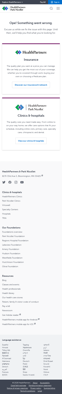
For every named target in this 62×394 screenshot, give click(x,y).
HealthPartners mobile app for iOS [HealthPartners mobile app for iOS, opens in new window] (19, 324)
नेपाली (45, 353)
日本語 (25, 367)
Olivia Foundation (10, 266)
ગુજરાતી (46, 345)
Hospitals (6, 214)
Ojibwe (46, 372)
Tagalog (26, 345)
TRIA (4, 218)
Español (5, 345)
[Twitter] (4, 183)
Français (5, 372)
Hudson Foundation (11, 253)
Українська (27, 348)
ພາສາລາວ (5, 364)
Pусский (5, 356)
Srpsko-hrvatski (29, 375)
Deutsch (26, 361)
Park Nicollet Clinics (11, 201)
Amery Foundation (10, 249)
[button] (55, 2)
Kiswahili (46, 367)
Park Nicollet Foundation (13, 236)
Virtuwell (6, 205)
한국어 (4, 375)
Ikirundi (46, 364)
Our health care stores (12, 297)
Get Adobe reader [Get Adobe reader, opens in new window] (11, 315)
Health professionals (11, 289)
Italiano (46, 350)
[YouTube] (22, 183)
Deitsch (5, 367)
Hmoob (5, 348)
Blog (4, 280)
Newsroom (7, 310)
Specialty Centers (10, 209)
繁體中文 (5, 353)
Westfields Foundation (12, 258)
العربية (4, 369)
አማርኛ (25, 353)
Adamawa (6, 361)
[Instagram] (16, 183)
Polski (25, 364)
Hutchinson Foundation (13, 262)
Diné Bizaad (48, 361)
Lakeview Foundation (11, 245)
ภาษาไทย (47, 356)
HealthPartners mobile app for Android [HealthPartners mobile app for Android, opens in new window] (21, 320)
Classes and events (10, 285)
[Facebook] (10, 183)
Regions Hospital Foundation (15, 241)
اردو (44, 348)
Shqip (25, 372)
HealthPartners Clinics (12, 196)
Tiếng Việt (6, 350)
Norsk (45, 369)
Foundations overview (12, 232)
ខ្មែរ (24, 358)
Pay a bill (6, 306)
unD (24, 356)
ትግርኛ (45, 375)
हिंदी (24, 369)
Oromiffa (26, 350)
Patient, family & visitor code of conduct (20, 302)
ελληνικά (46, 358)
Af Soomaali (6, 358)
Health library (8, 293)
